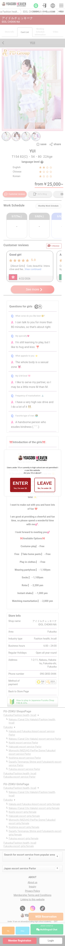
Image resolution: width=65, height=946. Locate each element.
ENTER (20, 485)
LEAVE (44, 485)
